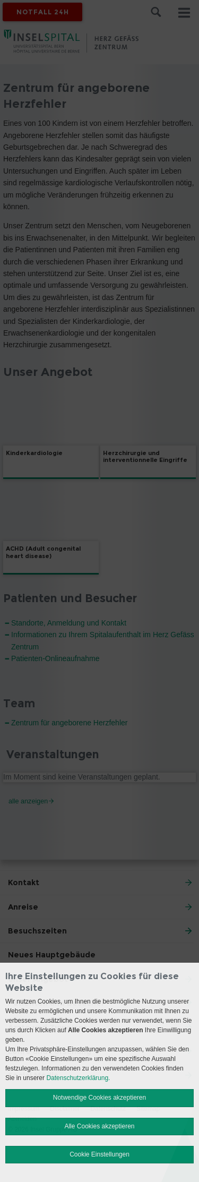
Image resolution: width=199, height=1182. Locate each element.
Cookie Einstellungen (99, 1154)
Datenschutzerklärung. (78, 1078)
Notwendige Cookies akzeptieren (99, 1097)
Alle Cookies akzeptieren (99, 1126)
